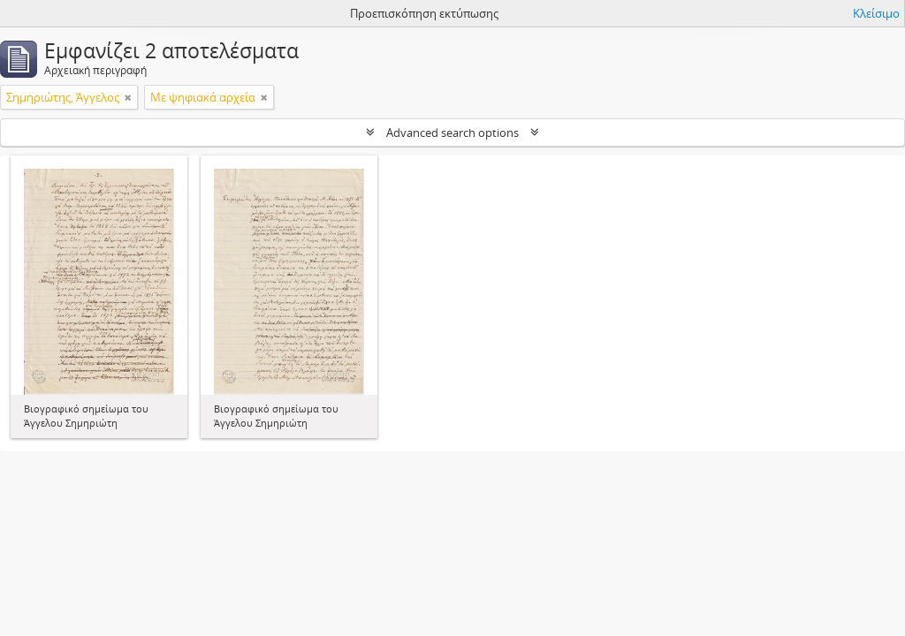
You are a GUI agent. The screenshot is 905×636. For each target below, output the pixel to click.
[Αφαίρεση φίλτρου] (128, 97)
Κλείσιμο (876, 13)
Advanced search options (452, 132)
